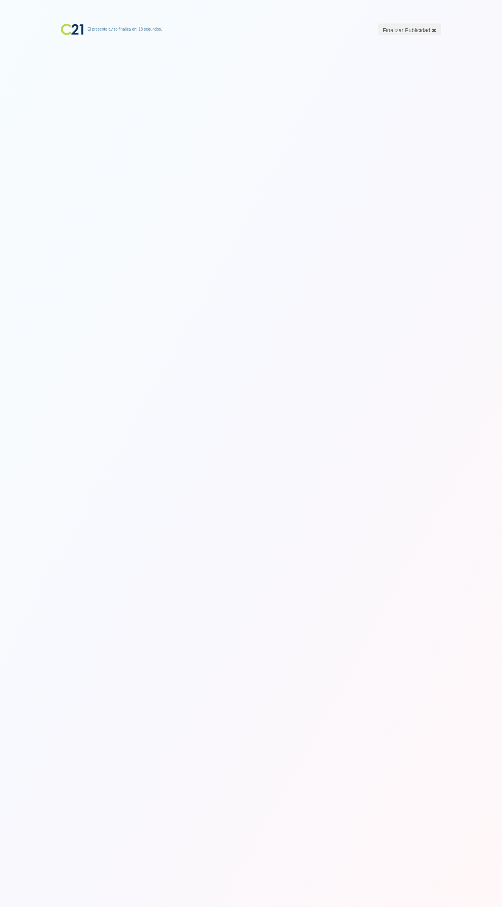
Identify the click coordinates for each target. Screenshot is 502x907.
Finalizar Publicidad (409, 30)
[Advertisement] (251, 84)
